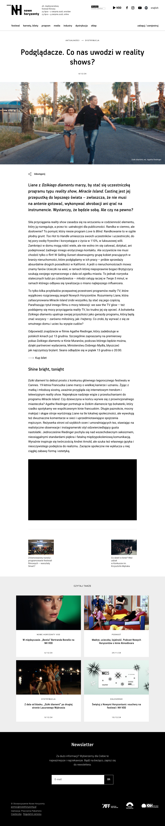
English (154, 8)
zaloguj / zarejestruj (148, 25)
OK (108, 779)
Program (46, 25)
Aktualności (73, 40)
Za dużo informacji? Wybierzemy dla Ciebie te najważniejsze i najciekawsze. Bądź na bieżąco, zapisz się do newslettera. (82, 760)
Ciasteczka (16, 814)
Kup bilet (41, 358)
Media (57, 25)
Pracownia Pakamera (31, 811)
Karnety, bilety (30, 25)
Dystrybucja (82, 25)
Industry (68, 25)
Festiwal (15, 25)
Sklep (94, 25)
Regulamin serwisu (32, 814)
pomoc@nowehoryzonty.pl (23, 807)
